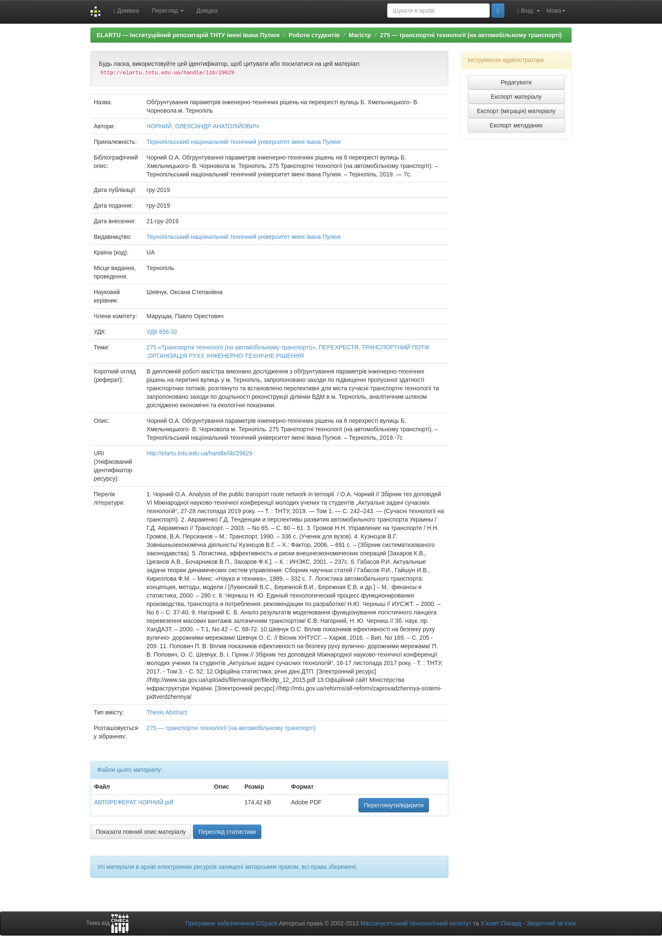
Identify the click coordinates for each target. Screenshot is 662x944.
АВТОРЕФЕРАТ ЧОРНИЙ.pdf (133, 802)
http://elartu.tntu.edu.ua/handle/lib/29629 (199, 453)
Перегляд (168, 10)
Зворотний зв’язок (551, 923)
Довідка (206, 10)
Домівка (126, 10)
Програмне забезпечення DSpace (231, 923)
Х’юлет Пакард (500, 923)
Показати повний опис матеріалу (141, 831)
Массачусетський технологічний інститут (416, 923)
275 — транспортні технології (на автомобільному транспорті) (471, 35)
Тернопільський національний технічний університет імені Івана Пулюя (244, 141)
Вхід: (528, 10)
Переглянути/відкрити (394, 805)
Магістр (360, 35)
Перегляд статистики (227, 831)
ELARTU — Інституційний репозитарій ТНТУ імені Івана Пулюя (188, 35)
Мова (555, 10)
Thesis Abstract (167, 712)
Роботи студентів (314, 35)
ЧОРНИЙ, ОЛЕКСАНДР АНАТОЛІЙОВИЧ (203, 126)
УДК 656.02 (162, 331)
